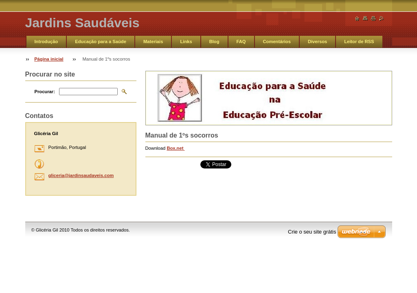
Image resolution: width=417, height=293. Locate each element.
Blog (214, 41)
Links (186, 41)
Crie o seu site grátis (312, 232)
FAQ (241, 41)
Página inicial (49, 59)
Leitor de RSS (359, 41)
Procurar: (45, 91)
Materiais (153, 41)
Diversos (317, 41)
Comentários (277, 41)
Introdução (46, 41)
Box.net (175, 148)
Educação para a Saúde (100, 41)
